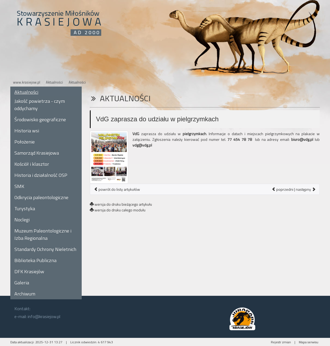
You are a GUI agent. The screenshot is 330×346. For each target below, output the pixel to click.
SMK (19, 186)
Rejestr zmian (281, 342)
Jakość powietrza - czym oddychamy (39, 104)
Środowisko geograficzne (40, 119)
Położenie (24, 141)
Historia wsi (26, 130)
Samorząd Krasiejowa (36, 153)
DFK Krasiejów (29, 271)
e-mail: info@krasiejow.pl (37, 316)
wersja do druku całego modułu (117, 210)
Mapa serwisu (308, 342)
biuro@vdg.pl (302, 139)
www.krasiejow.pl (26, 82)
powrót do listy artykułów (117, 189)
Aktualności (54, 82)
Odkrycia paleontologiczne (41, 197)
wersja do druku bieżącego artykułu (121, 204)
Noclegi (22, 219)
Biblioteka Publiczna (35, 260)
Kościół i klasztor (31, 164)
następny (306, 189)
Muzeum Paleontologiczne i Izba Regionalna (42, 234)
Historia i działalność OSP (40, 175)
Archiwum (24, 293)
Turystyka (24, 208)
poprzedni (282, 189)
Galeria (21, 282)
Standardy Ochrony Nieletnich (45, 249)
